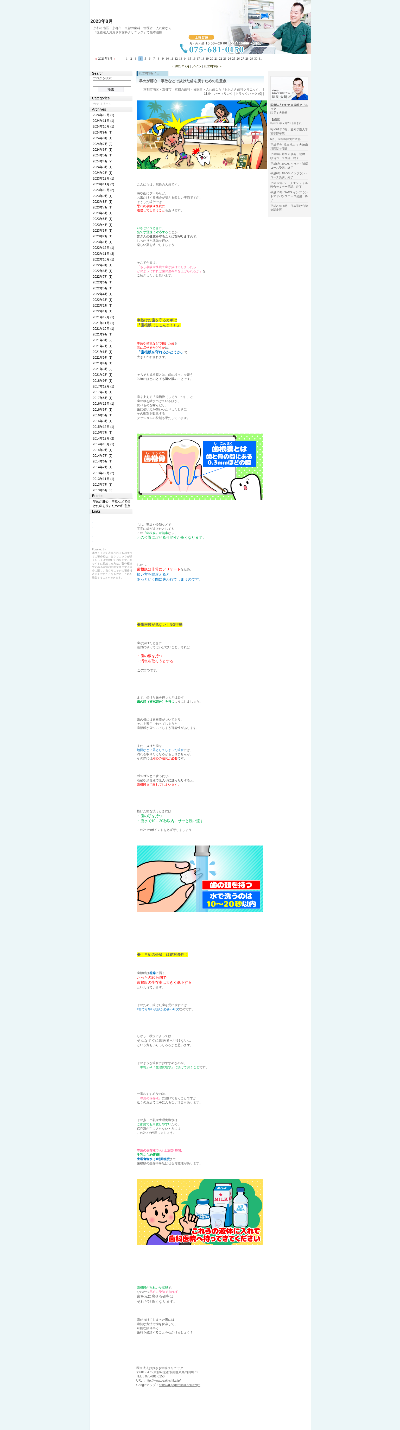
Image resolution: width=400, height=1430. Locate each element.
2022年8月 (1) (102, 271)
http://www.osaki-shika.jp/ (163, 1380)
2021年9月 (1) (102, 334)
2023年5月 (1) (102, 219)
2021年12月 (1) (103, 317)
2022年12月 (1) (103, 248)
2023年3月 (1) (102, 230)
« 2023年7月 (180, 66)
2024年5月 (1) (102, 155)
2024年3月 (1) (102, 167)
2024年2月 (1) (102, 173)
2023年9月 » (212, 66)
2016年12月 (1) (103, 403)
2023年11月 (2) (103, 184)
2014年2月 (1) (102, 467)
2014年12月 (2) (103, 438)
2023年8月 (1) (102, 202)
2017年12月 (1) (103, 386)
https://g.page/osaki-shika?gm (179, 1385)
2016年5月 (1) (102, 415)
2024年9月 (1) (102, 132)
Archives (99, 109)
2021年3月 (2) (102, 369)
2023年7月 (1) (102, 207)
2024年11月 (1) (103, 121)
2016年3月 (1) (102, 421)
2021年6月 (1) (102, 352)
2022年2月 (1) (102, 305)
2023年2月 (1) (102, 236)
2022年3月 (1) (102, 300)
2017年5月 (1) (102, 398)
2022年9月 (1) (102, 265)
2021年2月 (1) (102, 375)
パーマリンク (223, 94)
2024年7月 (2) (102, 144)
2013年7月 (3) (102, 484)
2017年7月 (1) (102, 392)
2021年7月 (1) (102, 346)
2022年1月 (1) (102, 311)
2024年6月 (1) (102, 149)
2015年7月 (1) (102, 432)
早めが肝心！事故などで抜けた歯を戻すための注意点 (182, 81)
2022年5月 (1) (102, 288)
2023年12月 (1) (103, 178)
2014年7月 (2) (102, 455)
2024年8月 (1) (102, 138)
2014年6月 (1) (102, 461)
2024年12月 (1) (103, 115)
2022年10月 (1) (103, 259)
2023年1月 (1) (102, 242)
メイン (196, 66)
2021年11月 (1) (103, 323)
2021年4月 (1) (102, 363)
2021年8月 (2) (102, 340)
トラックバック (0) (249, 94)
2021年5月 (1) (102, 357)
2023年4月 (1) (102, 225)
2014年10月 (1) (103, 444)
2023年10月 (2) (103, 190)
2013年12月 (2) (103, 473)
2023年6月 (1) (102, 213)
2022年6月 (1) (102, 282)
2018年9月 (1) (102, 381)
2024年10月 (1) (103, 126)
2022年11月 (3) (103, 254)
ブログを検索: (102, 78)
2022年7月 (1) (102, 276)
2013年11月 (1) (103, 479)
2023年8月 (102, 21)
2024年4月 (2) (102, 161)
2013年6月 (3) (102, 490)
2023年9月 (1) (102, 196)
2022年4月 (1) (102, 294)
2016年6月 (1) (102, 409)
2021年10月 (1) (103, 329)
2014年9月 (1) (102, 450)
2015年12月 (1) (103, 427)
